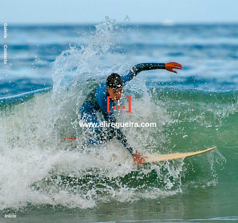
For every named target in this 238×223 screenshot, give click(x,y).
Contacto (5, 54)
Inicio (10, 215)
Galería (5, 30)
